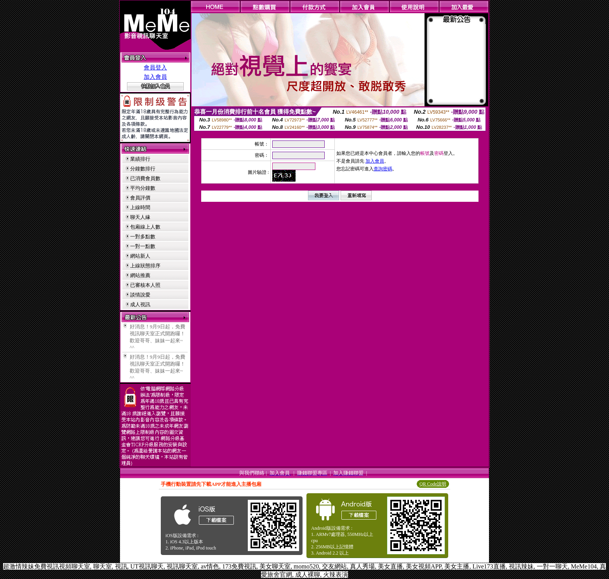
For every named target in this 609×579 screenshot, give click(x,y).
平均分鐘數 (142, 188)
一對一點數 (142, 246)
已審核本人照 (145, 285)
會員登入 (155, 67)
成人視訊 (140, 304)
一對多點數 (142, 236)
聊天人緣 (140, 217)
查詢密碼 (383, 169)
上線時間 (140, 207)
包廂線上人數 (145, 227)
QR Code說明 (432, 484)
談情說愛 (140, 295)
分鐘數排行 (142, 169)
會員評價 (140, 198)
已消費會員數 (145, 178)
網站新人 (140, 256)
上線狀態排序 (145, 266)
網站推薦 (140, 275)
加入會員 (155, 77)
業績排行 (140, 159)
